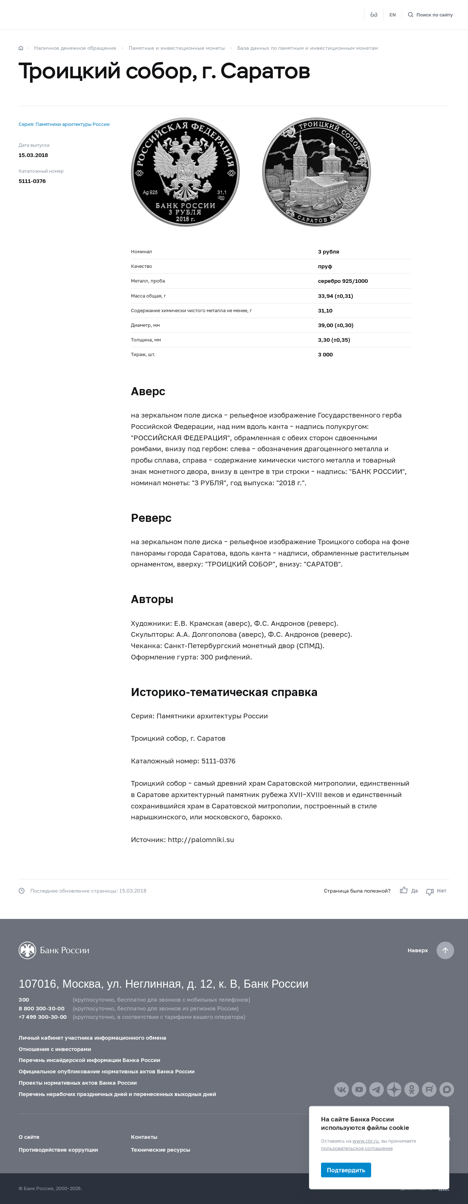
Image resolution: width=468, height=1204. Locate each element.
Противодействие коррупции (58, 1149)
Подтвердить (346, 1169)
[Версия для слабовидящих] (374, 14)
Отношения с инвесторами (55, 1049)
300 (24, 999)
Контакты (144, 1136)
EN (392, 15)
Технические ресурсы (160, 1149)
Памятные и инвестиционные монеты (177, 48)
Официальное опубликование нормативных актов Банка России (107, 1071)
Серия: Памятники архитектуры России (64, 124)
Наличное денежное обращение (75, 48)
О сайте (29, 1136)
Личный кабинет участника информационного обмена (92, 1037)
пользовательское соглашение (357, 1148)
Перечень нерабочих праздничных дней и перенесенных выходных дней (117, 1094)
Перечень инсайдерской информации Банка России (89, 1060)
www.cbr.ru (365, 1141)
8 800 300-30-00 (41, 1008)
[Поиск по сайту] (430, 14)
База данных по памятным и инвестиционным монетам (307, 48)
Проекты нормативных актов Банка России (78, 1082)
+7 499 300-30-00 (43, 1016)
